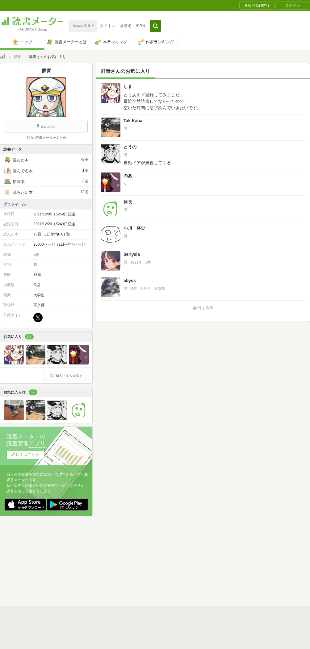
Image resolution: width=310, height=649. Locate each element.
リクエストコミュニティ (191, 570)
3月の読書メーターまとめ (46, 137)
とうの (130, 146)
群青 (17, 57)
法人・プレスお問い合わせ (139, 570)
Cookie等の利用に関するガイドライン (178, 560)
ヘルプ (80, 570)
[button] (155, 26)
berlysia (132, 254)
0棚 (36, 254)
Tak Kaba (133, 120)
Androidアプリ (86, 579)
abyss (130, 280)
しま (128, 86)
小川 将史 (134, 228)
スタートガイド (127, 550)
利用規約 (157, 550)
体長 (128, 201)
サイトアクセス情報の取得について (249, 560)
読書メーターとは (89, 550)
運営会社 (82, 560)
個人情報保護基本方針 (117, 560)
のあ (128, 175)
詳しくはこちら (25, 454)
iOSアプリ (117, 579)
